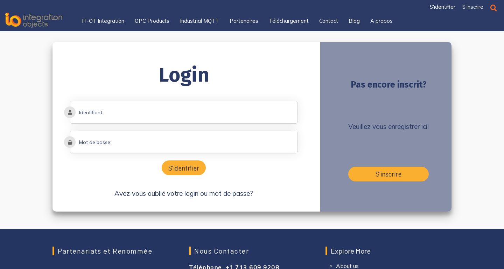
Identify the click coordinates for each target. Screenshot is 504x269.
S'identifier (183, 168)
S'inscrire (388, 174)
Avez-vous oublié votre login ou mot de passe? (183, 193)
